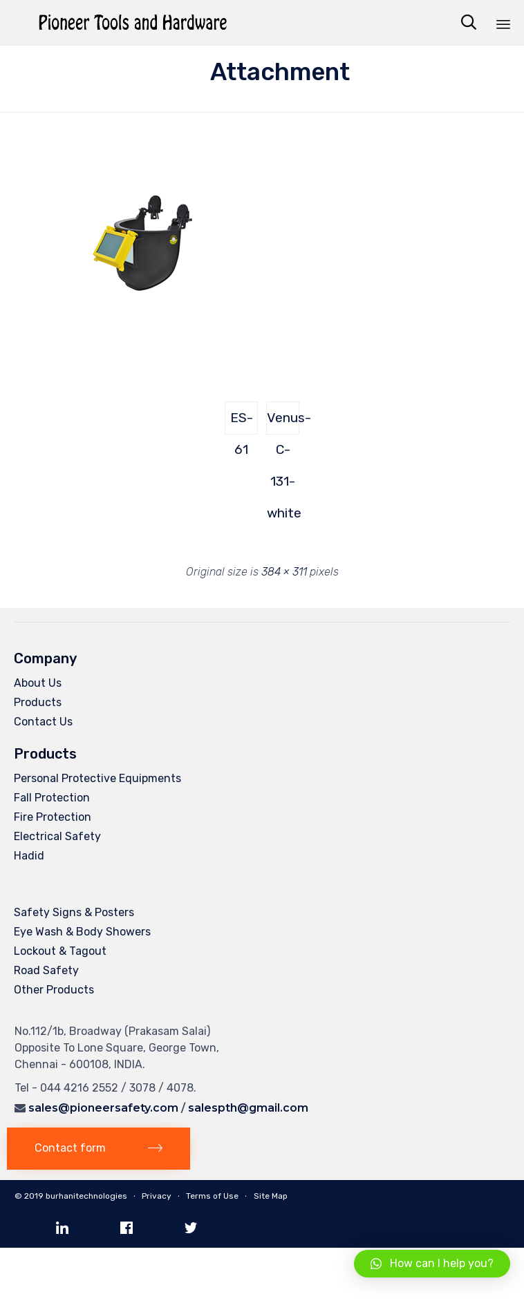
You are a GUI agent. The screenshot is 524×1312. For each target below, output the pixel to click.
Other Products (54, 989)
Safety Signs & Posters (74, 912)
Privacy (156, 1196)
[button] (98, 1149)
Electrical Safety (57, 836)
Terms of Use (212, 1196)
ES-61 (241, 422)
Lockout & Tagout (60, 951)
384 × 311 (284, 571)
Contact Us (43, 721)
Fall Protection (52, 797)
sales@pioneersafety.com (103, 1107)
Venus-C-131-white (283, 422)
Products (38, 702)
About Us (38, 683)
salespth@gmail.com (248, 1107)
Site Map (271, 1196)
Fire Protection (52, 817)
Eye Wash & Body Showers (82, 931)
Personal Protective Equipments (97, 778)
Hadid (29, 855)
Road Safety (46, 970)
